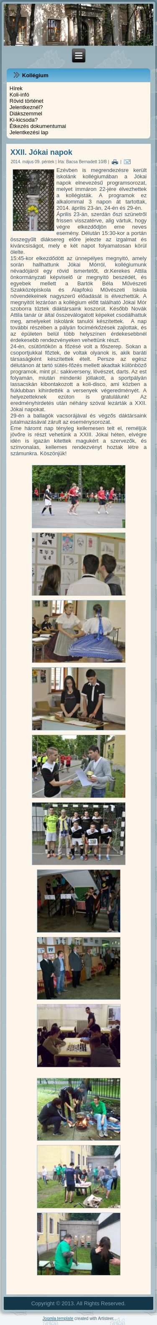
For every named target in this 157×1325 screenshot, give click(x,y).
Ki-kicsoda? (24, 120)
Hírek (16, 88)
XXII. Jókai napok (41, 152)
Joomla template (58, 1318)
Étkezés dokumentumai (38, 126)
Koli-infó (19, 94)
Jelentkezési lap (29, 132)
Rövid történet (27, 101)
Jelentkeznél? (26, 107)
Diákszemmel (26, 113)
